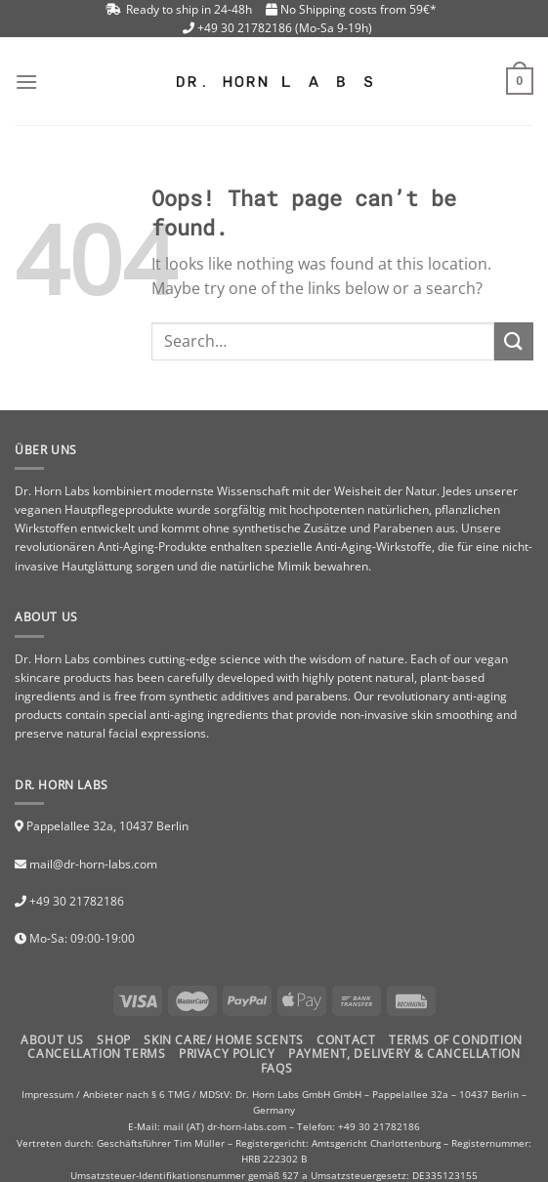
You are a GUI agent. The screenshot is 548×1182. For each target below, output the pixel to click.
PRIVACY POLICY (227, 1053)
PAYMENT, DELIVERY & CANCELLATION (404, 1053)
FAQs (276, 1068)
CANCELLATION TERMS (96, 1053)
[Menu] (26, 82)
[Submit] (513, 341)
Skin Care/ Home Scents (223, 1040)
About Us (52, 1040)
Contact (345, 1040)
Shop (113, 1040)
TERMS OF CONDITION (456, 1040)
